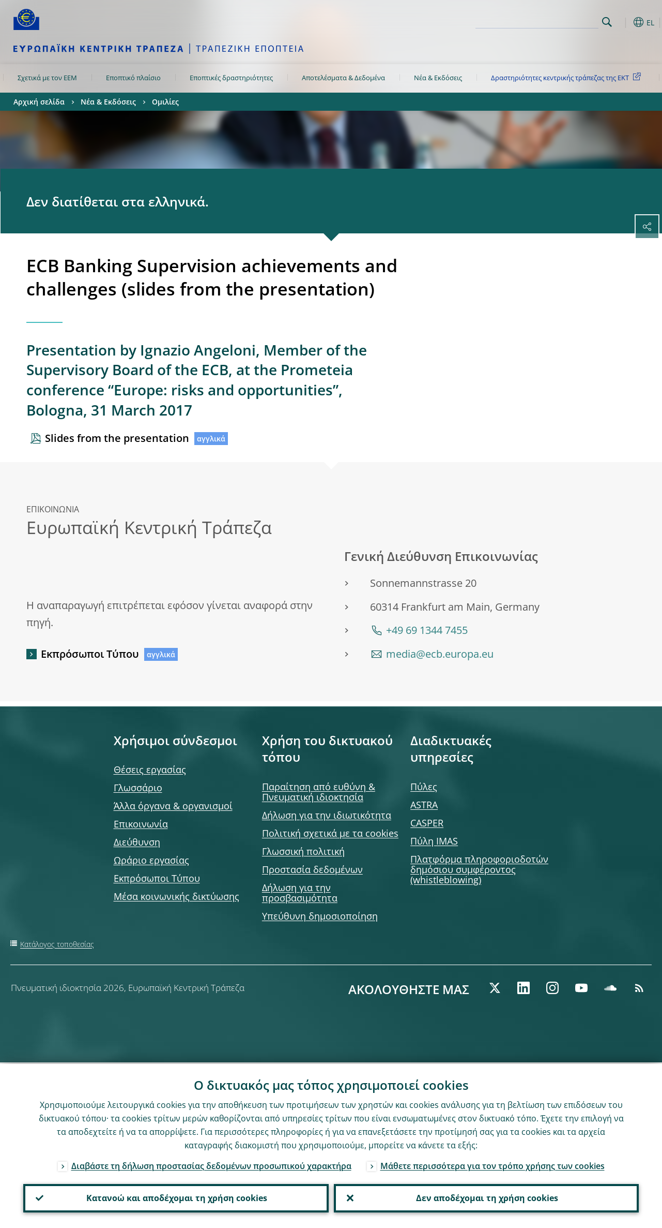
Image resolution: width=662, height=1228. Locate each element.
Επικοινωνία (141, 824)
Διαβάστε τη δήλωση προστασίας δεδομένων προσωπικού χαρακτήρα (211, 1164)
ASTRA (424, 804)
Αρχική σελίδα (39, 102)
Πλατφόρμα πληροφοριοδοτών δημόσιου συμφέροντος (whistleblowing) (479, 869)
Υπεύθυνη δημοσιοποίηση (320, 916)
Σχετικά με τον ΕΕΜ (47, 77)
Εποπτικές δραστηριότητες (231, 77)
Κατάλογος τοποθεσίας (57, 944)
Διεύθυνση (137, 842)
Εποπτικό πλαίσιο (133, 77)
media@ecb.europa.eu (440, 654)
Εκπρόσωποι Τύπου (90, 654)
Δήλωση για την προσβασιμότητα (299, 892)
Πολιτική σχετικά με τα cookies (330, 833)
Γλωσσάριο (138, 787)
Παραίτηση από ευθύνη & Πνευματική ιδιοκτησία (318, 791)
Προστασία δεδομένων (312, 869)
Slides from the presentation (117, 438)
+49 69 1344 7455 (427, 630)
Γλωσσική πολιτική (303, 851)
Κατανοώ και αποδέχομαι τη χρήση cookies (175, 1197)
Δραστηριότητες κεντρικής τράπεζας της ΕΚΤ (567, 77)
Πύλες (423, 786)
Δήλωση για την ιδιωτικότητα (326, 815)
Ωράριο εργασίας (151, 860)
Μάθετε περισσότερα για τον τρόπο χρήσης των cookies (492, 1164)
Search (606, 22)
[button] (623, 22)
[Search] (546, 20)
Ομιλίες (165, 102)
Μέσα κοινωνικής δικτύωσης (176, 896)
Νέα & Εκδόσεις (438, 77)
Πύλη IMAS (434, 841)
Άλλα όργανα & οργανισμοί (173, 806)
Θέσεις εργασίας (150, 769)
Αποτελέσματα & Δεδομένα (343, 77)
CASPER (426, 823)
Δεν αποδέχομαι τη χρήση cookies (486, 1197)
